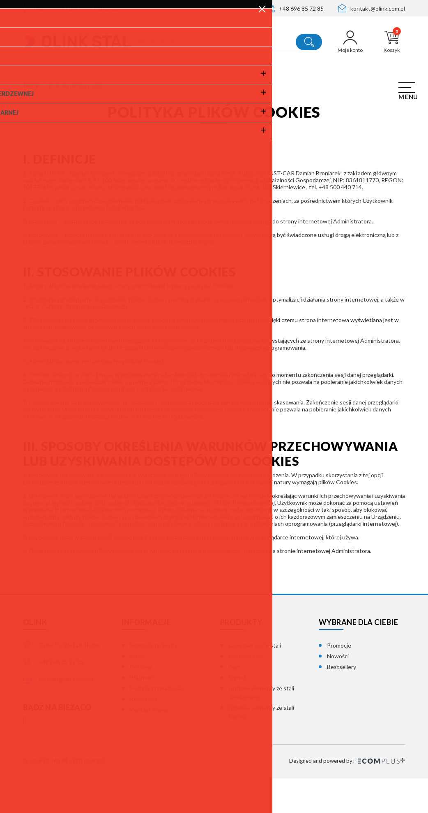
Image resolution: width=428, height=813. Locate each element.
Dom (234, 701)
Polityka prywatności (156, 722)
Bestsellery (341, 701)
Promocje (339, 679)
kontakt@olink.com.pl (377, 8)
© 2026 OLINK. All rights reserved (64, 795)
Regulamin (143, 733)
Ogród (236, 711)
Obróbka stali (245, 690)
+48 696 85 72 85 (301, 8)
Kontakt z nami (149, 744)
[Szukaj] (226, 42)
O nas (70, 8)
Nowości (338, 690)
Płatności (106, 8)
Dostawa (34, 8)
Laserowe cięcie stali (254, 679)
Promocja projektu (153, 679)
